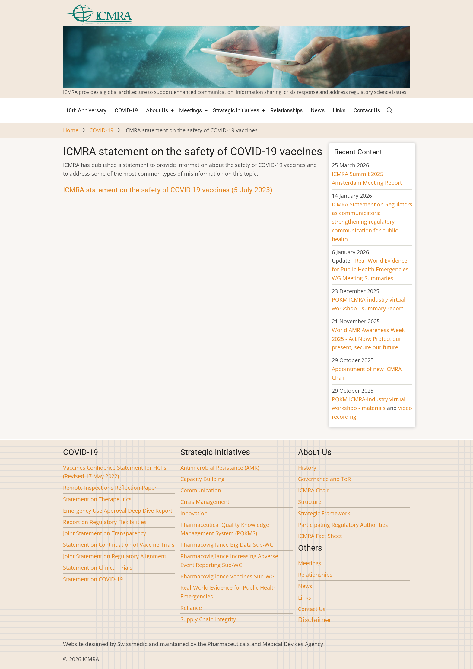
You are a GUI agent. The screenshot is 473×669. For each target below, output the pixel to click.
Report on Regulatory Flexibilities (105, 522)
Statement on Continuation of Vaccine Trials (119, 544)
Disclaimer (314, 620)
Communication (200, 490)
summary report (382, 308)
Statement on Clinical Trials (97, 567)
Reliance (191, 607)
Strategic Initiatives (236, 110)
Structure (309, 501)
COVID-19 (126, 110)
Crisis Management (204, 501)
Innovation (194, 513)
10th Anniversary (86, 110)
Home (70, 130)
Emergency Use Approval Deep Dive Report (117, 510)
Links (339, 110)
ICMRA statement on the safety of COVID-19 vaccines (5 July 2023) (167, 190)
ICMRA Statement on (372, 222)
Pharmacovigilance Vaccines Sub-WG (227, 576)
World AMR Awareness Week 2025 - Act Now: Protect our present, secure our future (368, 338)
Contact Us (367, 110)
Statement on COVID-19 (93, 579)
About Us (157, 110)
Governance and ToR (324, 478)
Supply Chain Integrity (208, 619)
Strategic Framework (324, 513)
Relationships (286, 110)
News (318, 110)
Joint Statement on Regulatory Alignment (114, 556)
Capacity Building (202, 478)
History (307, 467)
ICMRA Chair (313, 490)
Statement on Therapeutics (97, 499)
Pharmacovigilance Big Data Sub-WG (227, 544)
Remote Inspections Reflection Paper (110, 487)
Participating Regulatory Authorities (343, 524)
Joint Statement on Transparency (104, 533)
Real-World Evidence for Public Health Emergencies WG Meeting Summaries (370, 269)
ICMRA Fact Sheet (320, 535)
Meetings (190, 110)
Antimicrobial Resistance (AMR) (219, 467)
